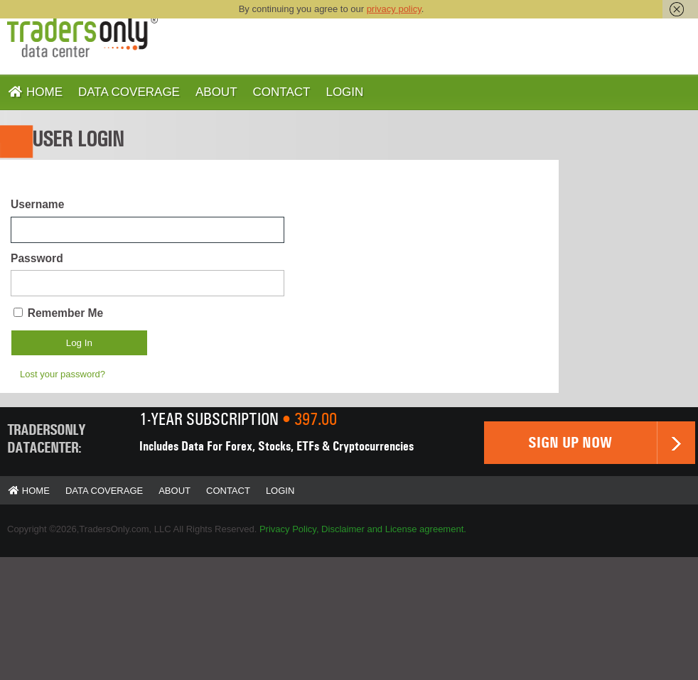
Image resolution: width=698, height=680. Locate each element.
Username (37, 204)
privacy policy (394, 9)
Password (37, 258)
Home (35, 92)
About (216, 92)
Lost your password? (62, 374)
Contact (282, 92)
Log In (79, 343)
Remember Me (66, 313)
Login (344, 92)
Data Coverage (129, 92)
